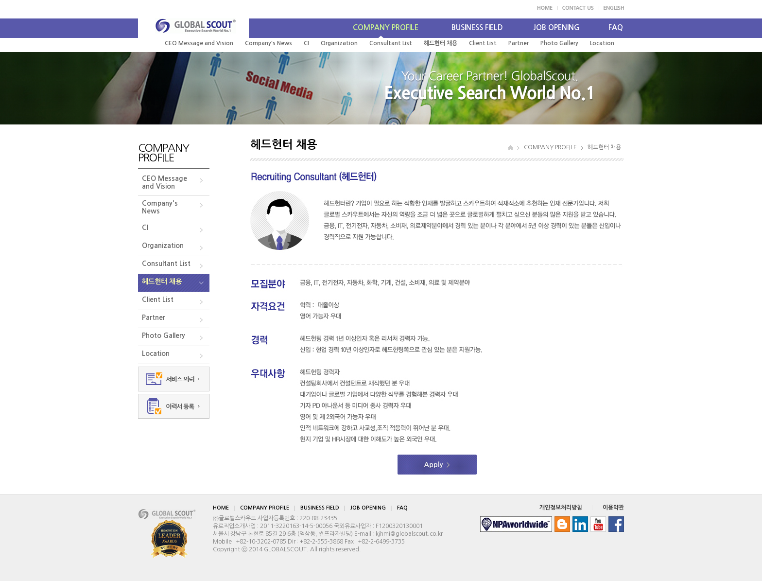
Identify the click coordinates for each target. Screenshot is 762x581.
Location (602, 43)
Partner (518, 43)
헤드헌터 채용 (440, 43)
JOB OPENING (556, 27)
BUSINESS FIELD (477, 27)
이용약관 (613, 508)
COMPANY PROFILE (385, 27)
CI (306, 43)
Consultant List (390, 43)
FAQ (615, 27)
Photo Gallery (559, 43)
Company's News (268, 43)
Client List (483, 43)
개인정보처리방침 (560, 508)
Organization (339, 43)
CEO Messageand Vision (164, 182)
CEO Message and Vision (199, 43)
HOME (221, 508)
